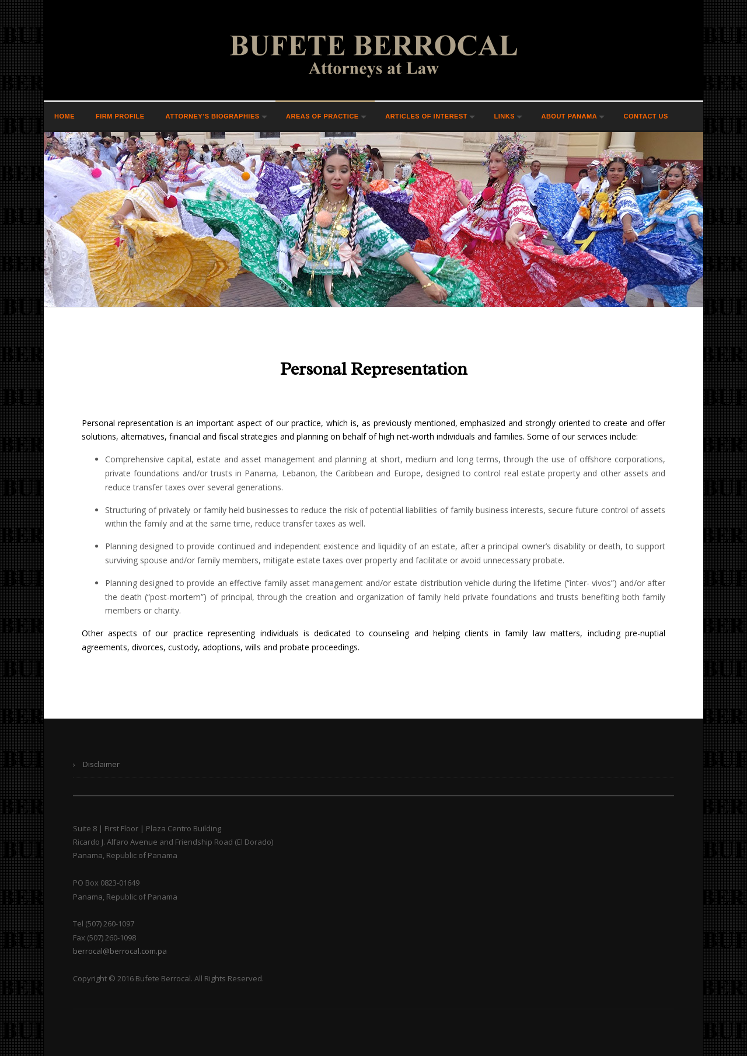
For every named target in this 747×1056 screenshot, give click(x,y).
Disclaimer (101, 764)
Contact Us (646, 116)
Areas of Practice (322, 116)
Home (64, 116)
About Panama (569, 116)
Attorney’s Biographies (213, 116)
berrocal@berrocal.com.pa (120, 951)
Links (504, 116)
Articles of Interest (426, 116)
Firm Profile (120, 116)
